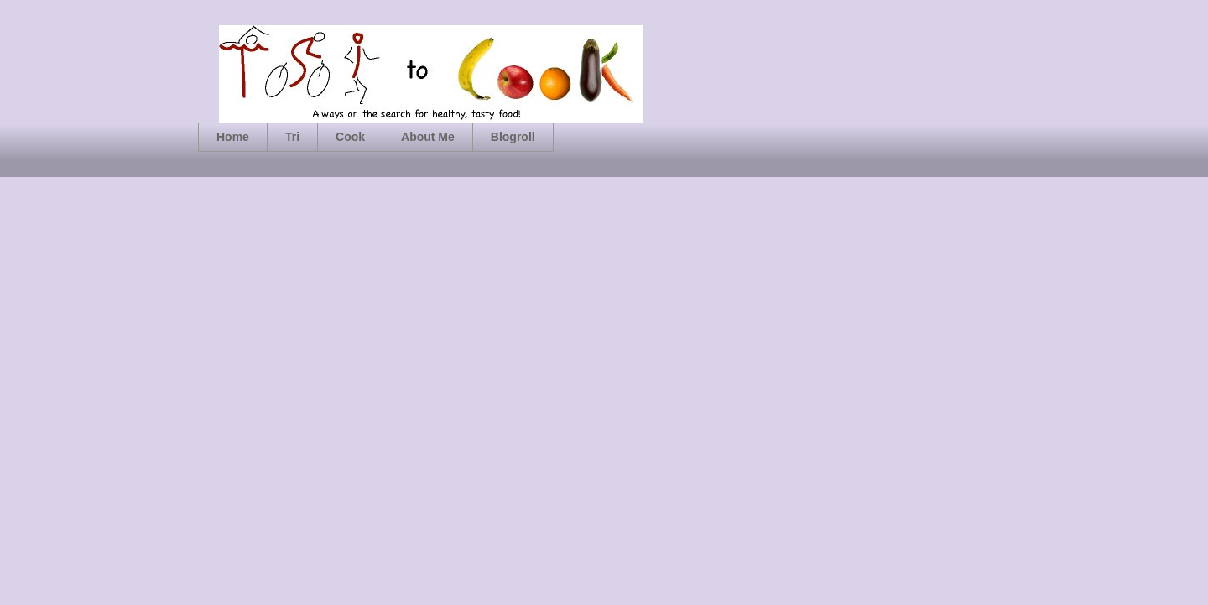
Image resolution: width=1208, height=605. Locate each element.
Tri (292, 136)
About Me (428, 136)
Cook (350, 136)
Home (232, 136)
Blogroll (513, 136)
